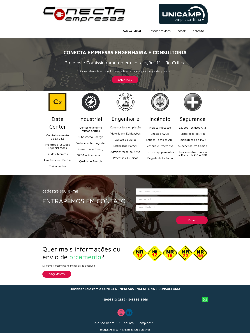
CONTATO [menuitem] (198, 31)
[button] (125, 79)
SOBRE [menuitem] (182, 31)
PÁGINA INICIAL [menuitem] (132, 31)
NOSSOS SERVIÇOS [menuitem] (160, 31)
